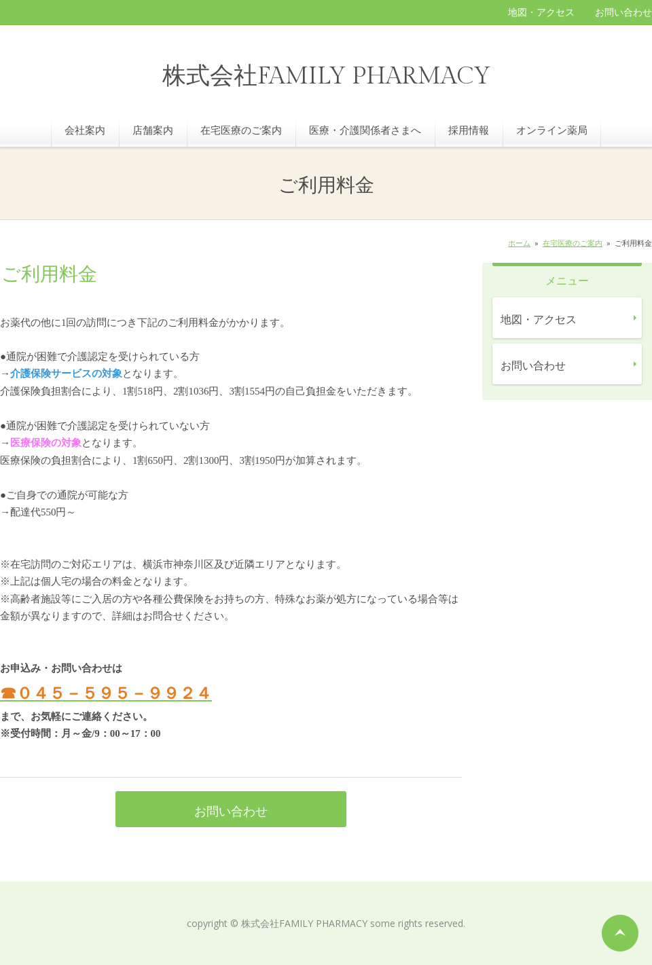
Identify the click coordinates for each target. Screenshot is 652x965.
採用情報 (468, 129)
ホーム (519, 243)
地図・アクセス (541, 11)
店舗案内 (152, 129)
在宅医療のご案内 (241, 129)
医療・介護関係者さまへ (365, 129)
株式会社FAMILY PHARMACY (326, 76)
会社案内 (85, 129)
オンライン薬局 (551, 129)
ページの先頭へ (620, 933)
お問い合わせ (623, 11)
